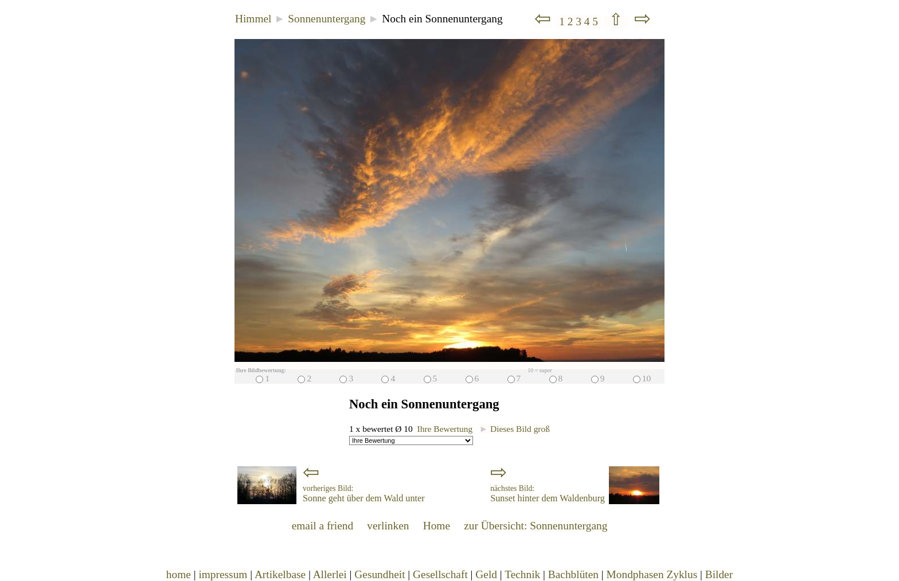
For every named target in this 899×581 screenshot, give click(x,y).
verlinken (388, 526)
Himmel (253, 19)
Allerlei (330, 574)
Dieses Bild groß (514, 429)
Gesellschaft (440, 574)
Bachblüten (573, 574)
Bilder (719, 574)
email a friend (323, 526)
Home (436, 526)
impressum (222, 574)
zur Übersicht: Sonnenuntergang (535, 526)
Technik (522, 574)
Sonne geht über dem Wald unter (364, 494)
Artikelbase (280, 574)
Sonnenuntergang (326, 19)
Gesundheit (379, 574)
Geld (486, 574)
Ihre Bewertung (445, 429)
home (178, 574)
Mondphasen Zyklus (652, 574)
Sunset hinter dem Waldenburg (547, 494)
